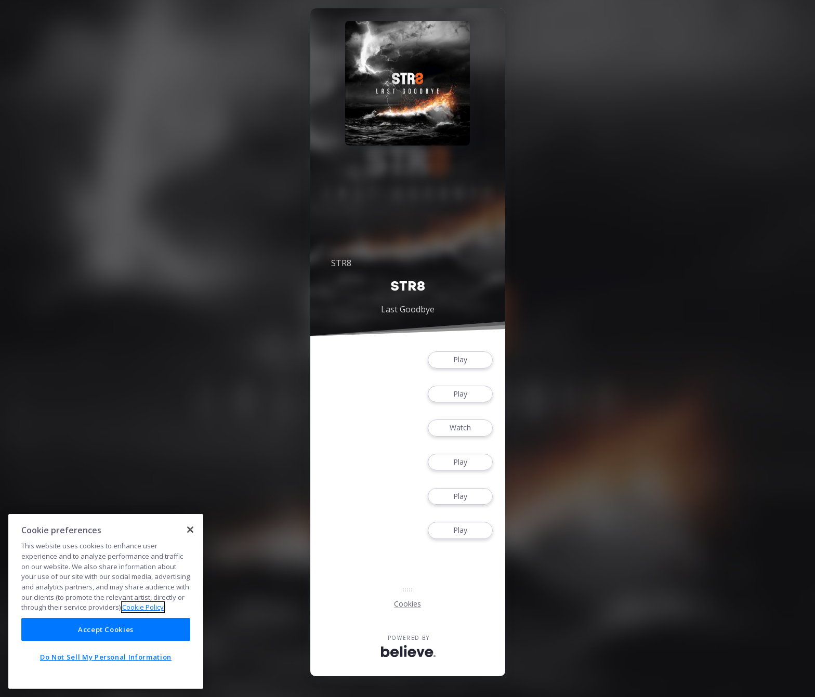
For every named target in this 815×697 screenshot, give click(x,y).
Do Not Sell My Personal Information (106, 657)
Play (460, 360)
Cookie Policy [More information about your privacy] (143, 607)
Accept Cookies (106, 629)
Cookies (407, 604)
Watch (460, 428)
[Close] (190, 529)
